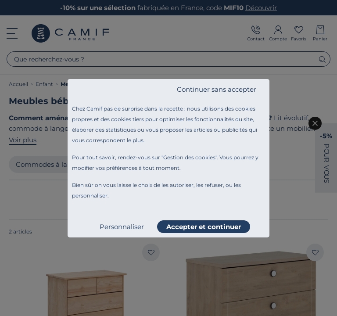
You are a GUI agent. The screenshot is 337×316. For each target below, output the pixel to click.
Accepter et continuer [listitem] (203, 227)
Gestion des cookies (189, 157)
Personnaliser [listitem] (122, 227)
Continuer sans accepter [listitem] (216, 89)
